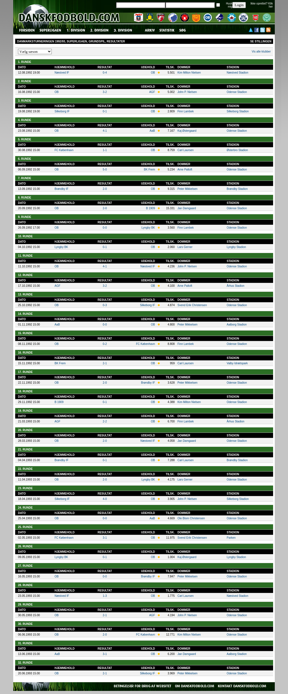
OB (153, 72)
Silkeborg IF (62, 111)
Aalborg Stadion (237, 324)
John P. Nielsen (187, 92)
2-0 (105, 188)
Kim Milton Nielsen (189, 72)
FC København (64, 150)
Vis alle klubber (261, 51)
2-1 (105, 363)
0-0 (105, 227)
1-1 (105, 150)
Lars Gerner (184, 247)
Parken (231, 537)
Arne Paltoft (184, 169)
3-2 (105, 92)
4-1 (105, 130)
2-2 (105, 421)
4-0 (105, 498)
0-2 (105, 343)
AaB (152, 130)
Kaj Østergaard (186, 130)
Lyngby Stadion (236, 247)
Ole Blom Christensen (191, 518)
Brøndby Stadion (237, 188)
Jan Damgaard (186, 208)
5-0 (105, 169)
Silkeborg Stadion (238, 111)
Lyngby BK (148, 227)
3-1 (105, 537)
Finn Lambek (185, 111)
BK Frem (149, 169)
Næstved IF (62, 72)
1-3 (105, 595)
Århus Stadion (235, 285)
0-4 (105, 72)
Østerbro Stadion (237, 150)
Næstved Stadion (237, 72)
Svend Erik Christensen (192, 305)
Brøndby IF (61, 188)
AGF (152, 92)
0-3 (105, 305)
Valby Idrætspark (237, 363)
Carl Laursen (185, 150)
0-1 (105, 111)
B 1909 (150, 208)
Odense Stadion (237, 92)
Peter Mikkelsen (187, 188)
